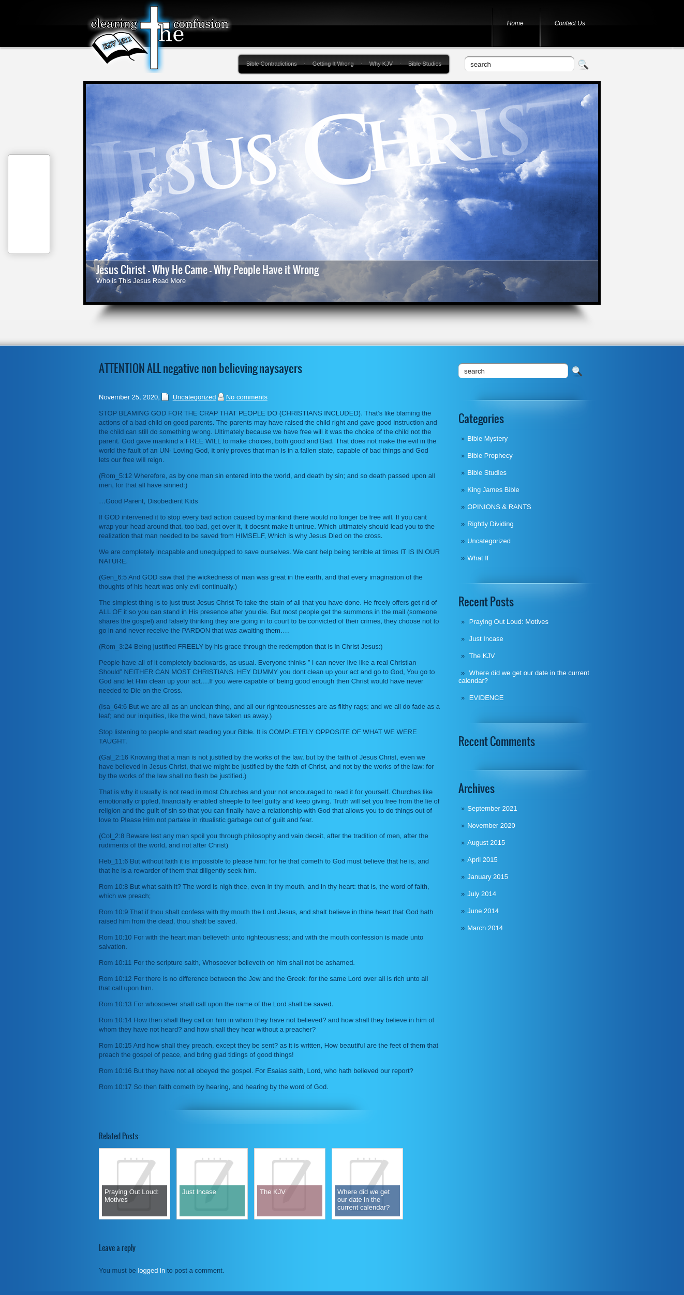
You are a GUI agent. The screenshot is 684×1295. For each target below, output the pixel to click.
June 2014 (483, 911)
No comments (246, 397)
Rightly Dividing (490, 524)
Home (515, 23)
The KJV (482, 656)
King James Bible (493, 490)
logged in (151, 1270)
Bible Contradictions (271, 64)
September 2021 (492, 808)
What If (477, 558)
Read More (169, 281)
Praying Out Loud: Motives (508, 622)
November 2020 (491, 825)
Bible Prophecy (489, 455)
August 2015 (486, 842)
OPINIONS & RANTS (499, 507)
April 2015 (482, 860)
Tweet (29, 215)
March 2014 (485, 928)
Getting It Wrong (333, 64)
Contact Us (570, 23)
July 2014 (481, 894)
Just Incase (486, 639)
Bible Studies (424, 64)
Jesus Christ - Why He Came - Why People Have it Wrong (207, 270)
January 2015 (487, 877)
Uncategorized (489, 541)
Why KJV (381, 64)
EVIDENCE (486, 698)
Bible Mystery (487, 438)
